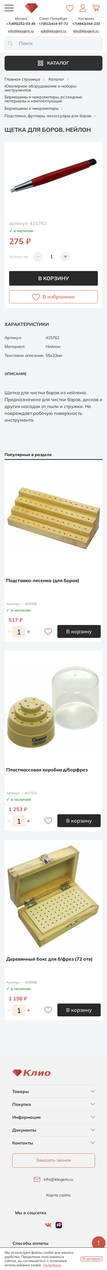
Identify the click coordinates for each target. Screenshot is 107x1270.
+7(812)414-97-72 (53, 23)
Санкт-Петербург (53, 18)
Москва (21, 18)
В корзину (53, 278)
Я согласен (91, 1259)
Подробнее (52, 1265)
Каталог (53, 63)
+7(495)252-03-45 (20, 23)
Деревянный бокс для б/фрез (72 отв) (49, 959)
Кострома (86, 18)
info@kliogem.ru (58, 1179)
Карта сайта (58, 1195)
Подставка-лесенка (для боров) (42, 580)
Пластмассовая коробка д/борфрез (47, 770)
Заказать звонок (53, 1160)
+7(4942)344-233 (86, 23)
